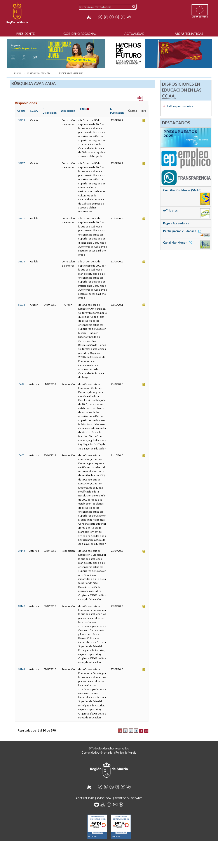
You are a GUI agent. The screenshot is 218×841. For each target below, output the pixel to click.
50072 (21, 304)
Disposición (68, 110)
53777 (21, 163)
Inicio (17, 73)
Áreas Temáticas (189, 33)
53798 (21, 120)
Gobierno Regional (79, 33)
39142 (21, 550)
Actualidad (134, 33)
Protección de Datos (128, 798)
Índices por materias (71, 73)
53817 (21, 218)
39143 (21, 669)
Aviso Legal (104, 798)
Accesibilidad (85, 798)
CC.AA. (34, 110)
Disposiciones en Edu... (40, 73)
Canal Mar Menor (178, 242)
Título (83, 108)
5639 (21, 384)
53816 (21, 261)
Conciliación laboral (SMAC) (182, 190)
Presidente (25, 33)
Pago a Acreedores (176, 223)
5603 (21, 455)
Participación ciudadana (182, 231)
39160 (21, 606)
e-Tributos (170, 210)
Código (21, 110)
